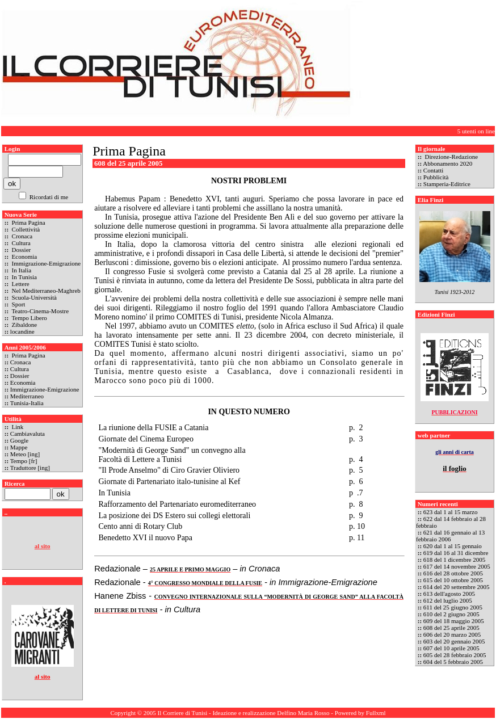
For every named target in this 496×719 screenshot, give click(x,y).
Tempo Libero (28, 317)
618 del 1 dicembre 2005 (454, 559)
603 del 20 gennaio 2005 (454, 641)
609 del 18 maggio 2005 (453, 620)
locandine (22, 331)
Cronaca (21, 236)
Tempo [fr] (23, 460)
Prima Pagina (27, 222)
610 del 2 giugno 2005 (451, 614)
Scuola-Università (33, 297)
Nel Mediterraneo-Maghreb (45, 290)
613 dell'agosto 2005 (449, 593)
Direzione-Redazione (450, 156)
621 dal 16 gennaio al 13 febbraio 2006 (450, 536)
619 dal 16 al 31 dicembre (456, 552)
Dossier (20, 249)
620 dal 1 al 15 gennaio (452, 546)
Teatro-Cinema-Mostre (39, 311)
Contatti (433, 170)
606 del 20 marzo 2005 (452, 634)
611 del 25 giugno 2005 (452, 607)
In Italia (20, 270)
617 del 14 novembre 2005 (456, 566)
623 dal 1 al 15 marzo (450, 511)
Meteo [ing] (25, 454)
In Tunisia (23, 277)
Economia (23, 256)
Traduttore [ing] (30, 467)
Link (17, 426)
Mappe (19, 447)
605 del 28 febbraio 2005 (454, 654)
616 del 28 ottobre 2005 (453, 573)
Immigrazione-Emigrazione (45, 263)
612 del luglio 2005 (447, 600)
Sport (18, 304)
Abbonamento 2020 (447, 163)
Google (19, 440)
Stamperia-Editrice (446, 183)
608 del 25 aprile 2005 (451, 627)
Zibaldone (23, 324)
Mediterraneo (27, 396)
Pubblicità (436, 177)
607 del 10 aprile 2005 (451, 648)
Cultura (20, 242)
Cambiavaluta (27, 433)
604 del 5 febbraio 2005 (453, 661)
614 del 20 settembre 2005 (456, 586)
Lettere (20, 283)
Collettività (25, 229)
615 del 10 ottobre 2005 (453, 580)
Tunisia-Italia (27, 403)
